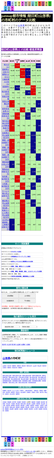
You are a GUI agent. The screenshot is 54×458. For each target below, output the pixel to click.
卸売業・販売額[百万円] (5, 179)
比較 (9, 4)
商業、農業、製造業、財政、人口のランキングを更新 (26, 271)
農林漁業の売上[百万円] (5, 164)
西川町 (13, 344)
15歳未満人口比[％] (5, 81)
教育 (39, 4)
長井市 (4, 344)
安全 (50, 4)
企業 (9, 9)
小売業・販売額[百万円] (5, 186)
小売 (29, 4)
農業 (22, 4)
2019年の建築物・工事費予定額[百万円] (5, 224)
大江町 (9, 344)
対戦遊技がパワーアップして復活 (20, 256)
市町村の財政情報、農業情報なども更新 (22, 276)
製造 (19, 4)
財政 (16, 4)
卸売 (26, 4)
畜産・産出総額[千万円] (5, 157)
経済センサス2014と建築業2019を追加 (22, 261)
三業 (33, 4)
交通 (43, 4)
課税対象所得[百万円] (5, 116)
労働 (5, 9)
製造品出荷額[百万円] (5, 171)
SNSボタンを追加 (16, 251)
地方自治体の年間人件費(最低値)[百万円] (5, 125)
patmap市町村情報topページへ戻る (12, 449)
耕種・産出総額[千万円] (5, 149)
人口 (12, 4)
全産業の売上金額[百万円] (5, 135)
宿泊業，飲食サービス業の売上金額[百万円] (5, 212)
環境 (46, 4)
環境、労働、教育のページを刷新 (20, 266)
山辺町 (18, 344)
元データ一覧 (30, 451)
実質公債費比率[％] (5, 103)
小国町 (28, 344)
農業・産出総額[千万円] (5, 142)
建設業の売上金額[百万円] (5, 203)
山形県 (21, 25)
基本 (5, 4)
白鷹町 (23, 344)
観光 (12, 9)
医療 (36, 4)
